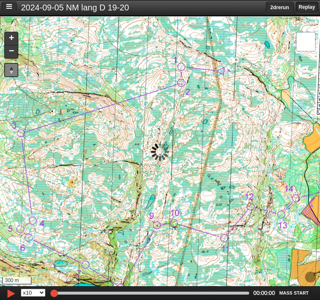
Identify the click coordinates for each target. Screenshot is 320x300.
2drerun (279, 7)
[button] (11, 38)
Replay (307, 7)
